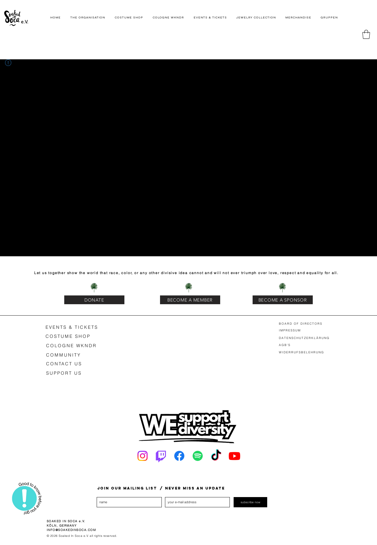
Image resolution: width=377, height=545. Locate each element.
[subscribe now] (250, 502)
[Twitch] (161, 456)
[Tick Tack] (216, 456)
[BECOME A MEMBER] (190, 299)
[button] (366, 34)
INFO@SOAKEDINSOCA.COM (71, 530)
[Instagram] (142, 456)
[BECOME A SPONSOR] (283, 299)
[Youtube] (234, 456)
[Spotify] (197, 456)
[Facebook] (179, 456)
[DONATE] (94, 299)
